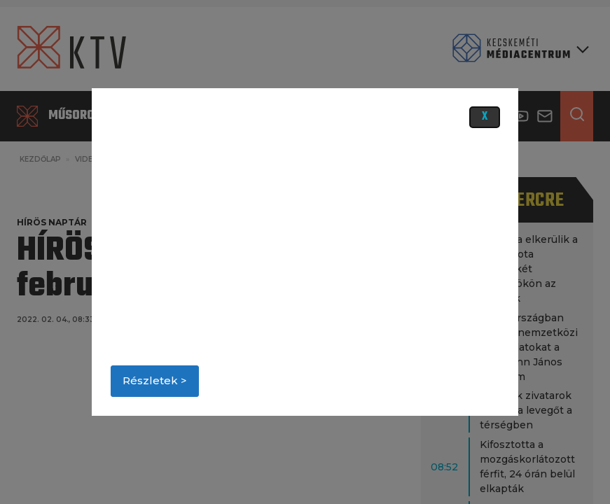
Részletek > (155, 380)
